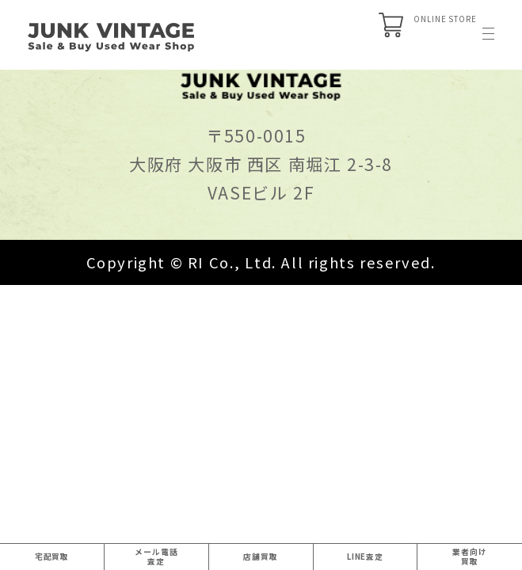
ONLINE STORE (358, 36)
